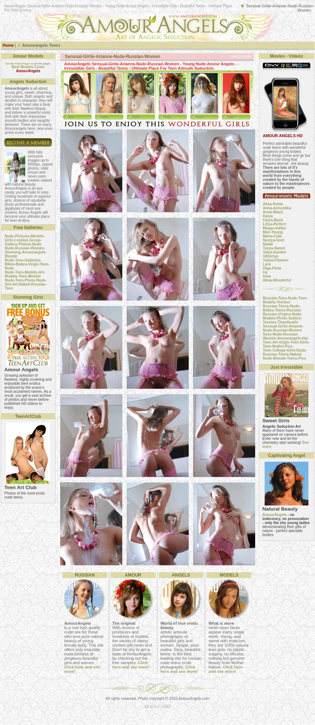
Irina (266, 276)
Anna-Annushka (277, 208)
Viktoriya (270, 256)
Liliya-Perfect (274, 224)
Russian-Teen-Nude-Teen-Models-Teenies (285, 300)
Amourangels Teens (41, 45)
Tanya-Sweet (274, 248)
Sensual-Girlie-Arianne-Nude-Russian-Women (283, 328)
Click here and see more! (131, 664)
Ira (265, 272)
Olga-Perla (272, 268)
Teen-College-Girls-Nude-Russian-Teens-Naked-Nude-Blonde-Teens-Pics (285, 354)
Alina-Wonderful (277, 280)
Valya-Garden (274, 252)
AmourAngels (274, 515)
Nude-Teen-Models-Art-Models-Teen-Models (25, 274)
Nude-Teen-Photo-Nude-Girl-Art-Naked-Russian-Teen (26, 284)
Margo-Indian (274, 228)
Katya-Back (273, 220)
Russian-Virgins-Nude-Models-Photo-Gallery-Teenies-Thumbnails (282, 318)
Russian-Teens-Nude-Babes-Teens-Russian (282, 308)
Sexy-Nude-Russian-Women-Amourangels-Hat (285, 336)
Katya (268, 216)
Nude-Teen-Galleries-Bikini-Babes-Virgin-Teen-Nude (27, 264)
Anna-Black (273, 212)
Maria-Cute (272, 236)
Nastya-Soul (273, 240)
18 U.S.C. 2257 (157, 707)
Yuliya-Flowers (276, 260)
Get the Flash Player (17, 63)
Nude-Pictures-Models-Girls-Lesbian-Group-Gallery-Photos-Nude (25, 240)
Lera (266, 264)
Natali (268, 244)
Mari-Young (273, 232)
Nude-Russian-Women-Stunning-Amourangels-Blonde (26, 252)
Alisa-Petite (273, 204)
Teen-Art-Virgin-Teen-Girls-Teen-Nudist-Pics (286, 344)
